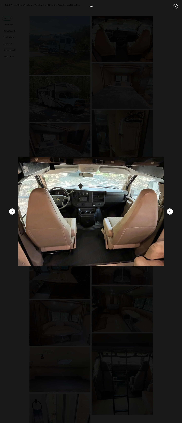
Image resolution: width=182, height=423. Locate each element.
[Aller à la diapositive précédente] (12, 211)
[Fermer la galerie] (175, 6)
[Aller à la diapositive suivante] (170, 211)
